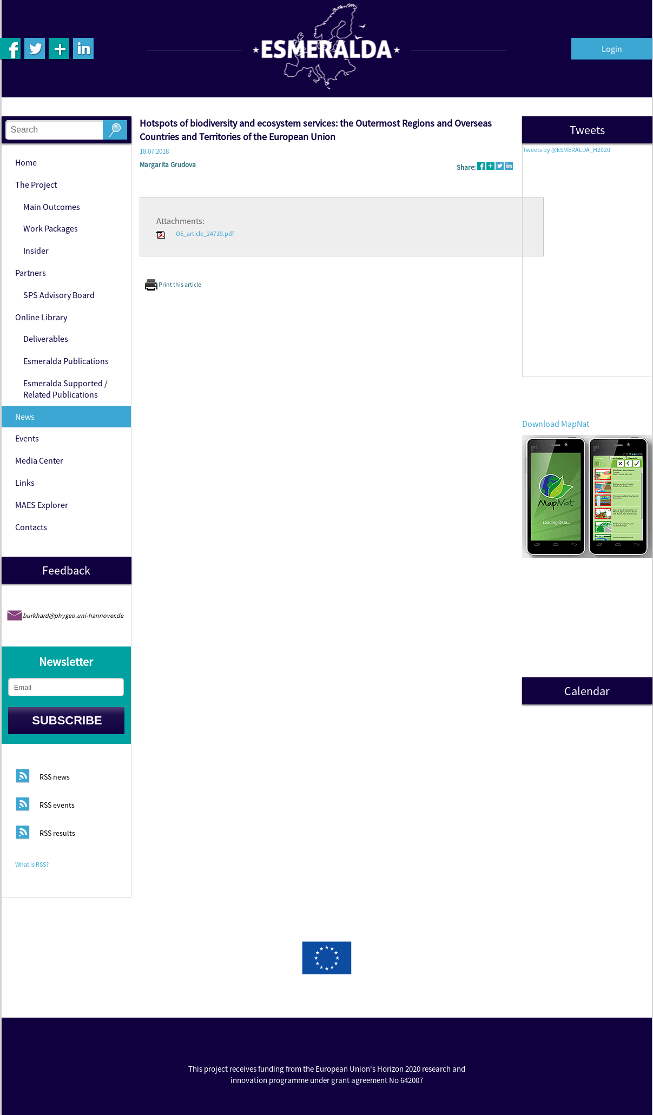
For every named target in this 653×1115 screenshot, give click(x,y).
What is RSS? (32, 864)
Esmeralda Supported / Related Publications (65, 389)
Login (612, 48)
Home (26, 162)
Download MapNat (555, 423)
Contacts (31, 527)
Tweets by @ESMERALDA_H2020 (566, 150)
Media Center (39, 460)
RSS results (57, 834)
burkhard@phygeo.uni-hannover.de (73, 615)
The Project (36, 184)
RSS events (57, 805)
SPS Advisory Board (59, 294)
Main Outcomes (51, 206)
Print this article (173, 284)
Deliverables (45, 338)
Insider (36, 250)
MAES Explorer (41, 504)
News (25, 416)
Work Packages (50, 228)
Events (27, 438)
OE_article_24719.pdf (195, 233)
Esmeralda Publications (66, 360)
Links (25, 482)
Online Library (41, 317)
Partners (30, 272)
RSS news (54, 777)
